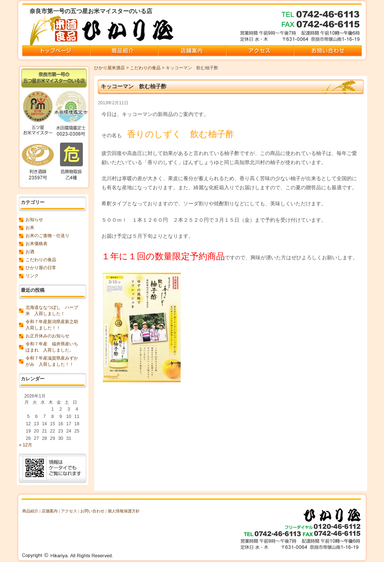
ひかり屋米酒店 (109, 67)
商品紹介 (30, 511)
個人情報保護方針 (124, 511)
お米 (30, 227)
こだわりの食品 (145, 67)
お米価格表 (36, 243)
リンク (32, 275)
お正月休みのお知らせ (47, 335)
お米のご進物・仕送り (47, 235)
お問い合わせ (92, 511)
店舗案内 (50, 511)
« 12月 (25, 444)
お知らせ (34, 219)
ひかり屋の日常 (41, 267)
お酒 (30, 251)
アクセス (69, 511)
